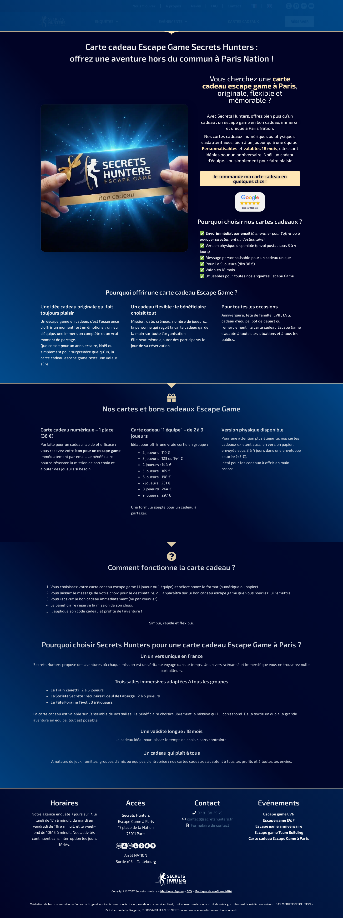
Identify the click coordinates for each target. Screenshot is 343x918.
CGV (189, 891)
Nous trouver (144, 6)
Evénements (173, 21)
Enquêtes (106, 21)
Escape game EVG (278, 814)
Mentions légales (172, 891)
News (196, 6)
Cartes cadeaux (243, 21)
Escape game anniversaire (278, 826)
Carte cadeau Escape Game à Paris (278, 838)
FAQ (214, 6)
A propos (173, 6)
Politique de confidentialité (213, 891)
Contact (234, 6)
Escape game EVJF (279, 820)
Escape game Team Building (278, 832)
